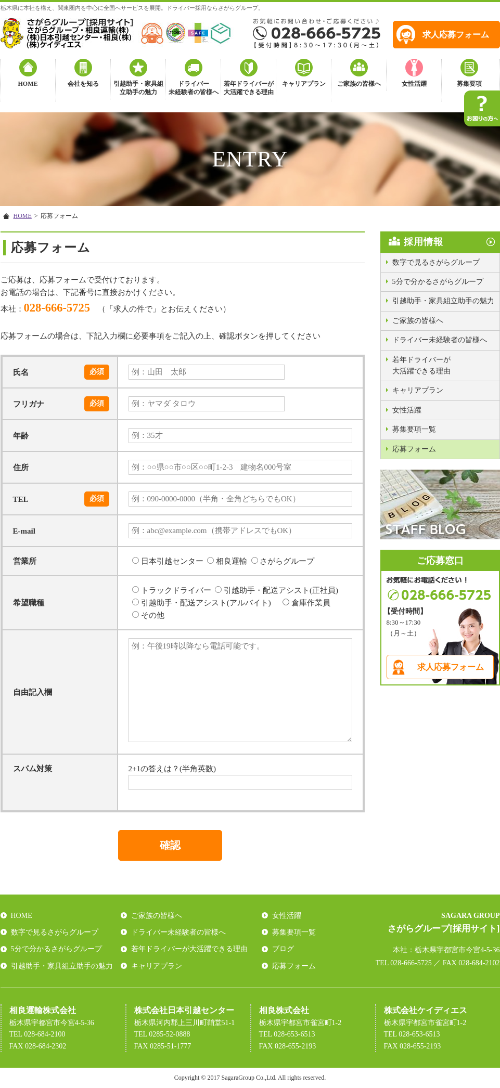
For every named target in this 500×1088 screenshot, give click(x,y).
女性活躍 (414, 83)
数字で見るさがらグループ (436, 262)
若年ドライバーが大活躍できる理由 (249, 88)
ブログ (283, 949)
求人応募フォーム (455, 34)
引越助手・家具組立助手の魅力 (138, 88)
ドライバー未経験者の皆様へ (194, 88)
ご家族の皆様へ (359, 83)
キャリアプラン (304, 83)
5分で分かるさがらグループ (437, 282)
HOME (28, 83)
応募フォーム (414, 449)
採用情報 (423, 242)
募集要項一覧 (414, 429)
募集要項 (469, 83)
